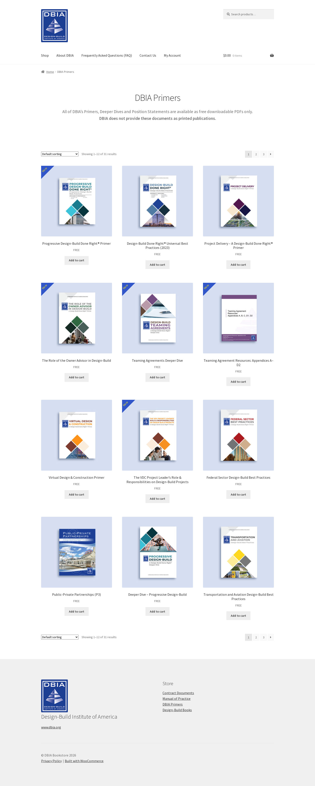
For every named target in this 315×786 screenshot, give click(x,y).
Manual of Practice (177, 698)
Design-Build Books (177, 710)
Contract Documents (178, 693)
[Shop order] (60, 154)
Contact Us (148, 55)
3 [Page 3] (263, 154)
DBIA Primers (173, 704)
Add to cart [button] (76, 260)
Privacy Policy (51, 761)
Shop (45, 55)
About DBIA (65, 55)
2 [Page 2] (256, 154)
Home (50, 72)
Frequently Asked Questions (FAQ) (106, 55)
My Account (172, 55)
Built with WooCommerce (84, 761)
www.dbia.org (51, 727)
